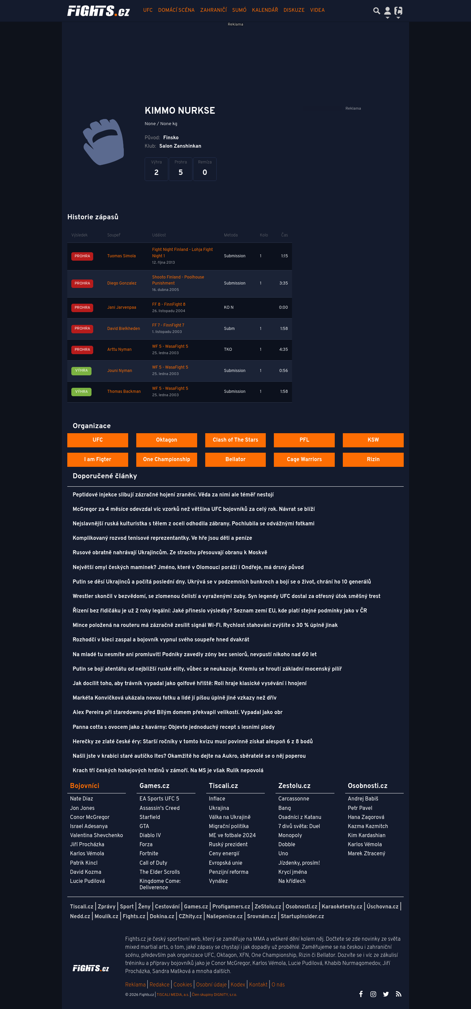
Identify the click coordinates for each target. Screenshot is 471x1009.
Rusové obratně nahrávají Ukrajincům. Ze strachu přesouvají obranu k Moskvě (170, 553)
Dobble (286, 845)
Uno (283, 854)
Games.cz (196, 907)
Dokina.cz (162, 916)
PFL (305, 440)
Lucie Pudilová (87, 881)
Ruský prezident (228, 845)
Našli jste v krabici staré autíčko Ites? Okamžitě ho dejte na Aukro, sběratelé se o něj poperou (189, 756)
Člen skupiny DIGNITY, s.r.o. (214, 995)
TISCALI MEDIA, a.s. (172, 995)
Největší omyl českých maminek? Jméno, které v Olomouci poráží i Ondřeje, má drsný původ (188, 567)
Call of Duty (153, 863)
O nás (278, 985)
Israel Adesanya (89, 826)
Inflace (217, 799)
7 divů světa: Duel (299, 826)
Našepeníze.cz (224, 916)
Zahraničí (213, 10)
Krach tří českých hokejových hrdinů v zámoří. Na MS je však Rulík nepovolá (168, 771)
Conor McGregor (90, 817)
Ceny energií (224, 854)
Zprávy (107, 907)
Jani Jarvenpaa (121, 307)
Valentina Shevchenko (96, 835)
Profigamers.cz (231, 907)
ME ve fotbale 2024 (232, 835)
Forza (145, 845)
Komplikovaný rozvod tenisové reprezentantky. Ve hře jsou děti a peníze (162, 538)
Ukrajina (219, 808)
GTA (144, 826)
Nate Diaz (81, 799)
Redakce (159, 985)
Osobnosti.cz (302, 907)
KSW (373, 440)
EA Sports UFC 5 (159, 799)
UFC (148, 10)
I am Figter (97, 459)
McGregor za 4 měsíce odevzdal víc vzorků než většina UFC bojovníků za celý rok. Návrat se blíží (194, 509)
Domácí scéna (176, 10)
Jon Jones (82, 808)
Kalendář (265, 10)
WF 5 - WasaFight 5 (170, 346)
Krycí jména (292, 872)
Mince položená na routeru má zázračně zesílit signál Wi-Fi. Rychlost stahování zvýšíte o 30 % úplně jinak (205, 625)
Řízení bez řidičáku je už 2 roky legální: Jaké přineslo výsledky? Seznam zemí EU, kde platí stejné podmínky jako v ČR (220, 611)
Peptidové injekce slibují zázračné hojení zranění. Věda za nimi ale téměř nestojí (173, 495)
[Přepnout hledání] (376, 11)
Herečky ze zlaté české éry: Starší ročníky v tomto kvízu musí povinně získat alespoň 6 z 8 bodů (193, 742)
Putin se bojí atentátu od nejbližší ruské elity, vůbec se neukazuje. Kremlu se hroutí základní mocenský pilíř (207, 669)
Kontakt (259, 985)
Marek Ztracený (367, 854)
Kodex (239, 985)
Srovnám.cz (262, 916)
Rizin (373, 459)
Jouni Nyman (119, 371)
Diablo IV (150, 835)
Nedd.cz (80, 916)
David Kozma (85, 872)
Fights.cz (134, 916)
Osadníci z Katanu (299, 817)
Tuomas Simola (121, 256)
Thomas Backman (124, 392)
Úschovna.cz (383, 907)
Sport (127, 907)
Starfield (149, 817)
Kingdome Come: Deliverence (159, 884)
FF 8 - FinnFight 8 (168, 304)
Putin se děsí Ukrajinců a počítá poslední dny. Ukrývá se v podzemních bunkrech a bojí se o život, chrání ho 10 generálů (222, 582)
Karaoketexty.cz (342, 907)
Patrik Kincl (84, 863)
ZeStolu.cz (268, 907)
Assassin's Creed (159, 808)
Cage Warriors (304, 459)
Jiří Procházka (87, 845)
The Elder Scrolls (159, 872)
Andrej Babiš (363, 799)
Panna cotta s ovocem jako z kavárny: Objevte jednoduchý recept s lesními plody (174, 727)
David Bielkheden (123, 329)
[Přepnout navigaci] (387, 11)
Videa (317, 10)
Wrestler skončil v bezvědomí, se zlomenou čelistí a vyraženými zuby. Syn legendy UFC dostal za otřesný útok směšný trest (227, 596)
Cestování (167, 907)
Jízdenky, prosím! (299, 863)
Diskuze (294, 10)
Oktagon (166, 440)
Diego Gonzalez (122, 283)
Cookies (182, 985)
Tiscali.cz (82, 907)
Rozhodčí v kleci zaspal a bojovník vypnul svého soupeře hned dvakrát (161, 640)
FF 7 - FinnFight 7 (168, 325)
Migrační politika (229, 826)
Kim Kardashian (367, 835)
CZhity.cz (190, 916)
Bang (284, 808)
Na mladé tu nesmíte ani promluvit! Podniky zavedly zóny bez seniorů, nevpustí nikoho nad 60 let (195, 654)
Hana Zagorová (366, 817)
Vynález (218, 881)
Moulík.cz (106, 916)
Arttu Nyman (119, 349)
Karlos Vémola (87, 854)
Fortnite (148, 854)
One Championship (166, 459)
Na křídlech (291, 881)
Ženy (144, 907)
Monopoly (290, 835)
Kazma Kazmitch (368, 826)
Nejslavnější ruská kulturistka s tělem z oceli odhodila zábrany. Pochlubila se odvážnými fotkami (194, 524)
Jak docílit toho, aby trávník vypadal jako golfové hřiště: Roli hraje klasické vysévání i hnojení (189, 683)
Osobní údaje (211, 985)
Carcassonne (293, 799)
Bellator (235, 459)
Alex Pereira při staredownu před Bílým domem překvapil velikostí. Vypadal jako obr (178, 712)
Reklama (135, 985)
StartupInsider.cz (302, 916)
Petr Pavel (360, 808)
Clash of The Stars (235, 440)
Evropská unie (226, 863)
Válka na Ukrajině (230, 817)
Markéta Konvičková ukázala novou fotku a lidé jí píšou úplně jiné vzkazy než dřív (175, 698)
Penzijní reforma (229, 872)
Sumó (239, 10)
